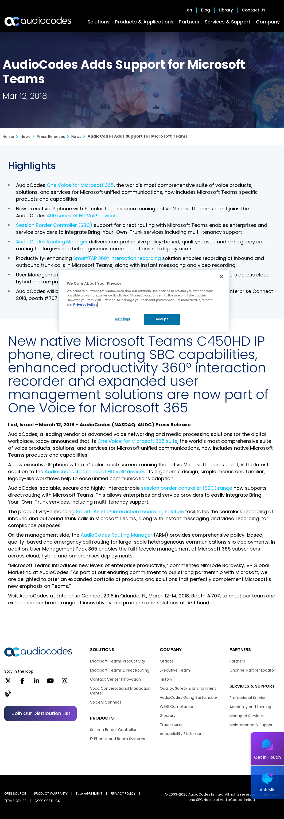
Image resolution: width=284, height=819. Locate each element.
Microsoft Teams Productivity (117, 661)
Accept (162, 319)
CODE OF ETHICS (47, 800)
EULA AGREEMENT (89, 793)
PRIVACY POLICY (123, 793)
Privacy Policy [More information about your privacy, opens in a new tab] (85, 305)
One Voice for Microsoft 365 (80, 185)
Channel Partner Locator (252, 670)
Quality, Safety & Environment (188, 688)
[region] (144, 301)
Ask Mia (267, 790)
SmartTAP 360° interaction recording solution (130, 511)
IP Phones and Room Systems (117, 738)
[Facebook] (22, 682)
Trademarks (171, 724)
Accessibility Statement (182, 733)
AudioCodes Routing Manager (52, 241)
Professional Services (249, 697)
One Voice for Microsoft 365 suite (137, 441)
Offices (167, 661)
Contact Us (254, 10)
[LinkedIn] (36, 682)
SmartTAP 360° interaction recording (117, 258)
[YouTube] (50, 682)
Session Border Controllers (114, 729)
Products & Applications (144, 21)
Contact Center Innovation (115, 679)
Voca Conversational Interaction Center (120, 691)
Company (268, 21)
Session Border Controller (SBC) (54, 225)
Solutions (98, 21)
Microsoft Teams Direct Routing (119, 670)
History (166, 679)
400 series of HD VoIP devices (82, 215)
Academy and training (250, 706)
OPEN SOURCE (15, 793)
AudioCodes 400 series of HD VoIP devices (95, 471)
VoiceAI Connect (105, 702)
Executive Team (175, 670)
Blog (205, 10)
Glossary (168, 715)
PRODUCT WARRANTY (51, 793)
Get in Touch (267, 757)
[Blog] (8, 695)
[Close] (221, 277)
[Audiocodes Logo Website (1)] (38, 21)
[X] (8, 682)
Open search (277, 10)
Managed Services (246, 715)
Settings (122, 319)
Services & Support (228, 21)
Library (226, 10)
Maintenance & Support (251, 725)
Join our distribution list (41, 713)
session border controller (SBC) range (186, 488)
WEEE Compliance (176, 706)
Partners (189, 21)
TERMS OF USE (15, 800)
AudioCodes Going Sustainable (188, 697)
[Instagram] (64, 682)
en (189, 10)
